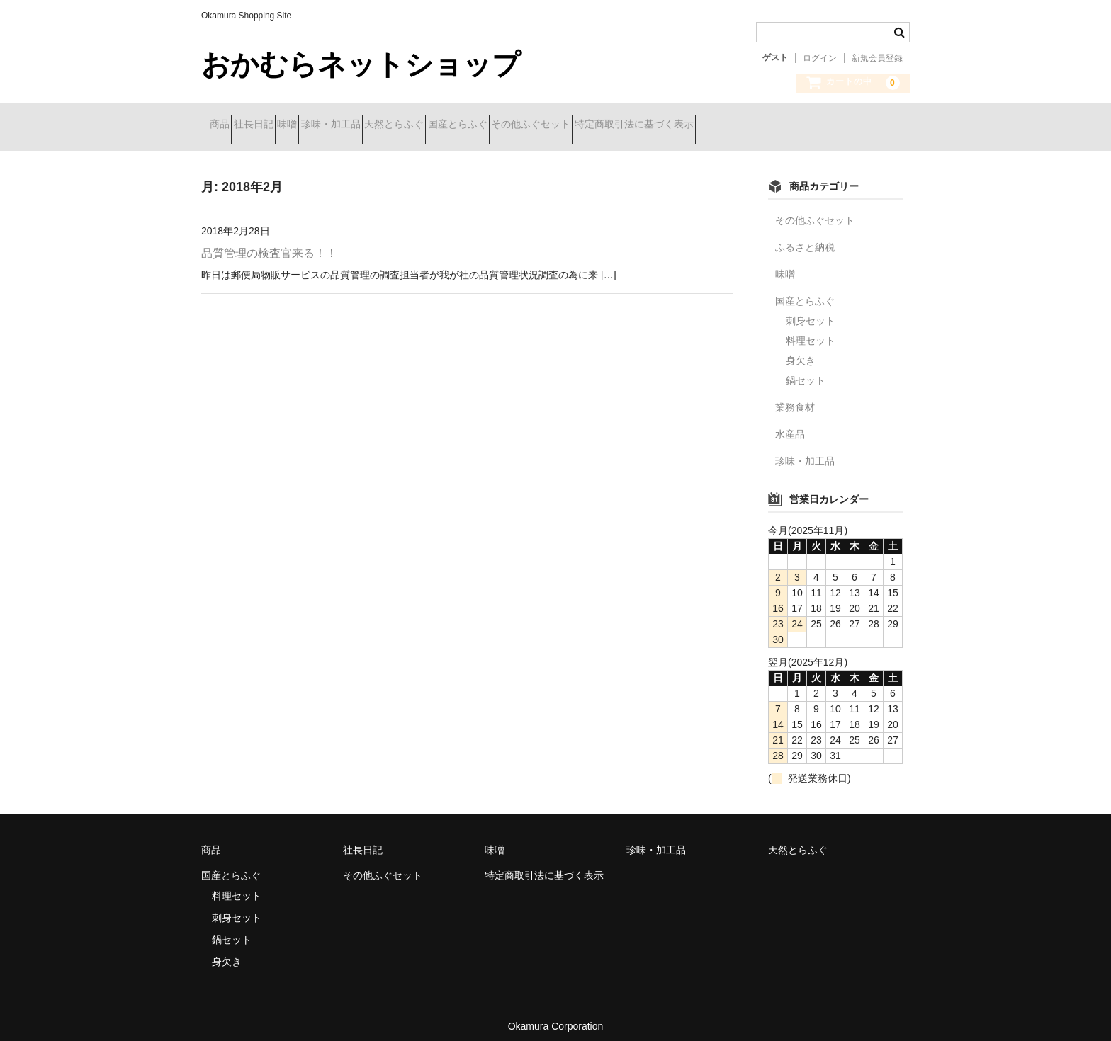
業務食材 (795, 396)
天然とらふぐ (501, 125)
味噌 (344, 125)
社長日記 (285, 125)
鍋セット (805, 369)
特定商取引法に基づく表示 (816, 125)
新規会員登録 (877, 58)
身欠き (801, 349)
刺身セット (810, 310)
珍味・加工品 (412, 125)
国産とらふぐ (589, 125)
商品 (226, 125)
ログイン (820, 58)
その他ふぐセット (688, 125)
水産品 (790, 423)
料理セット (810, 330)
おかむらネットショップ (361, 64)
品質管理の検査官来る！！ (269, 243)
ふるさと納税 (805, 236)
